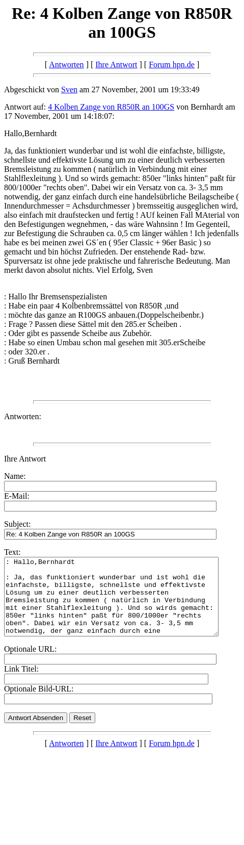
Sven (69, 89)
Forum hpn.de (172, 64)
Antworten (66, 64)
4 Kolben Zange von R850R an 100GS (111, 107)
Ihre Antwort (116, 64)
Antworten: (22, 416)
